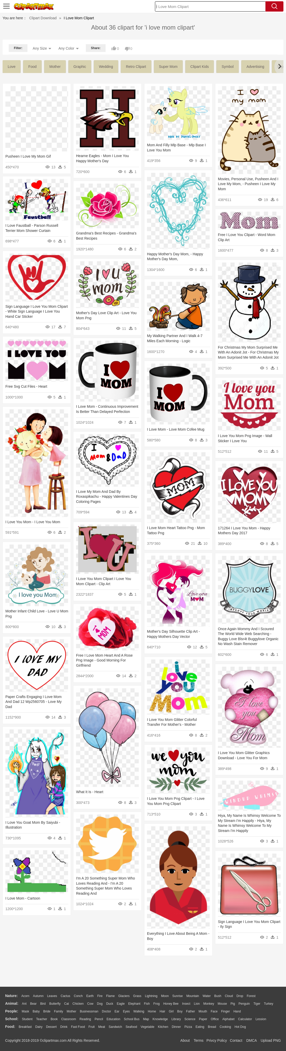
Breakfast (25, 1027)
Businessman (89, 1011)
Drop (239, 996)
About (185, 1040)
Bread (212, 1027)
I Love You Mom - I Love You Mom (32, 522)
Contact (236, 1040)
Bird (42, 1003)
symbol (228, 67)
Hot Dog (240, 1027)
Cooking (225, 1027)
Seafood (131, 1027)
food (32, 67)
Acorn (25, 996)
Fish (147, 1003)
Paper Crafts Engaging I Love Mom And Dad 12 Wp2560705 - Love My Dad (33, 702)
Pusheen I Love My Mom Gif (28, 156)
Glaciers (124, 996)
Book (54, 1019)
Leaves (52, 996)
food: (10, 1027)
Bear (33, 1003)
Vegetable (147, 1027)
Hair (162, 1011)
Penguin (244, 1003)
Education (113, 1019)
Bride (46, 1011)
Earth (90, 996)
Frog (156, 1003)
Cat (66, 1003)
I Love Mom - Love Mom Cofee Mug (175, 429)
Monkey (208, 1003)
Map (146, 1019)
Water (206, 996)
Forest (251, 996)
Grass (137, 996)
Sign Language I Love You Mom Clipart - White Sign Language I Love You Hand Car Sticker (36, 311)
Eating (200, 1027)
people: (11, 1011)
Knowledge (160, 1019)
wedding (106, 67)
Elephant (134, 1003)
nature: (11, 996)
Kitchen (163, 1027)
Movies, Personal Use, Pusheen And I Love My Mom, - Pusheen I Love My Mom (248, 184)
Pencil (99, 1019)
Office (215, 1019)
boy (180, 1011)
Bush (217, 996)
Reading (85, 1019)
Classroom (68, 1019)
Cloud (229, 996)
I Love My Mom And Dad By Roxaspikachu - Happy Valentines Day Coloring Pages (106, 497)
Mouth (203, 1011)
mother (55, 67)
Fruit (91, 1027)
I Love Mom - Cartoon (22, 898)
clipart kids (199, 67)
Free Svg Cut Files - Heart (26, 386)
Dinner (176, 1027)
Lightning (151, 996)
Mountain (192, 996)
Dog (100, 1003)
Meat (101, 1027)
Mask (25, 1011)
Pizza (188, 1027)
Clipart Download (43, 18)
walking (138, 1011)
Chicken (78, 1003)
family (58, 1011)
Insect (186, 1003)
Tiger (256, 1003)
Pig (232, 1003)
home (152, 1011)
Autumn (38, 996)
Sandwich (115, 1027)
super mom (168, 67)
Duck (109, 1003)
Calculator (245, 1019)
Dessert (51, 1027)
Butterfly (55, 1003)
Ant (24, 1003)
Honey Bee (170, 1003)
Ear (117, 1011)
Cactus (65, 996)
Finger (225, 1011)
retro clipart (136, 67)
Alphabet (228, 1019)
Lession (260, 1019)
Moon (165, 996)
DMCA (251, 1040)
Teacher (41, 1019)
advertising (255, 67)
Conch (78, 996)
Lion (197, 1003)
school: (11, 1019)
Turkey (268, 1003)
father (190, 1011)
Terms (199, 1040)
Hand (237, 1011)
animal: (11, 1003)
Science (190, 1019)
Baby (36, 1011)
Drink (64, 1027)
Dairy (38, 1027)
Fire (100, 996)
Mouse (222, 1003)
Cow (90, 1003)
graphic (79, 67)
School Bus (132, 1019)
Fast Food (78, 1027)
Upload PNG (271, 1040)
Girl (171, 1011)
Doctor (106, 1011)
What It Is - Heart (89, 792)
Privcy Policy (217, 1040)
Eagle (121, 1003)
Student (27, 1019)
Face (214, 1011)
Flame (110, 996)
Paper (203, 1019)
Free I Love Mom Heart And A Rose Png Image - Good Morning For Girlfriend (104, 660)
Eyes (126, 1011)
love (11, 67)
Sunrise (177, 996)
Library (176, 1019)
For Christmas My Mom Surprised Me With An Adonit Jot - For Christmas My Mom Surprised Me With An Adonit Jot (248, 352)
